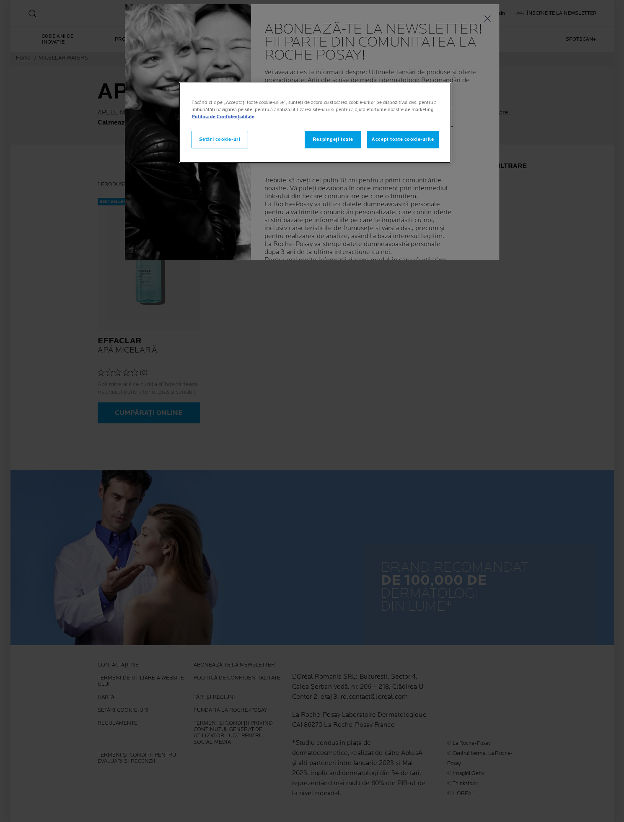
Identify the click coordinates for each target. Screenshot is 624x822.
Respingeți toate (333, 139)
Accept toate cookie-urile (403, 139)
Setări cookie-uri (220, 139)
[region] (315, 122)
